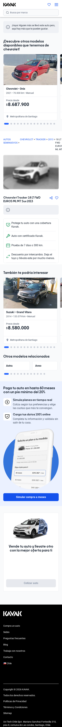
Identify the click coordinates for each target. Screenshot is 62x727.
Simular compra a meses (31, 497)
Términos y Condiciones (15, 707)
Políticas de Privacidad (14, 701)
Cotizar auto (31, 583)
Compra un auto (11, 626)
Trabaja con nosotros (14, 651)
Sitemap (7, 713)
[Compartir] (51, 198)
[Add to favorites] (53, 58)
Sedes (6, 632)
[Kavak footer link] (12, 615)
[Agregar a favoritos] (57, 198)
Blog (5, 644)
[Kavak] (8, 4)
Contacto (8, 657)
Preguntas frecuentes (14, 638)
